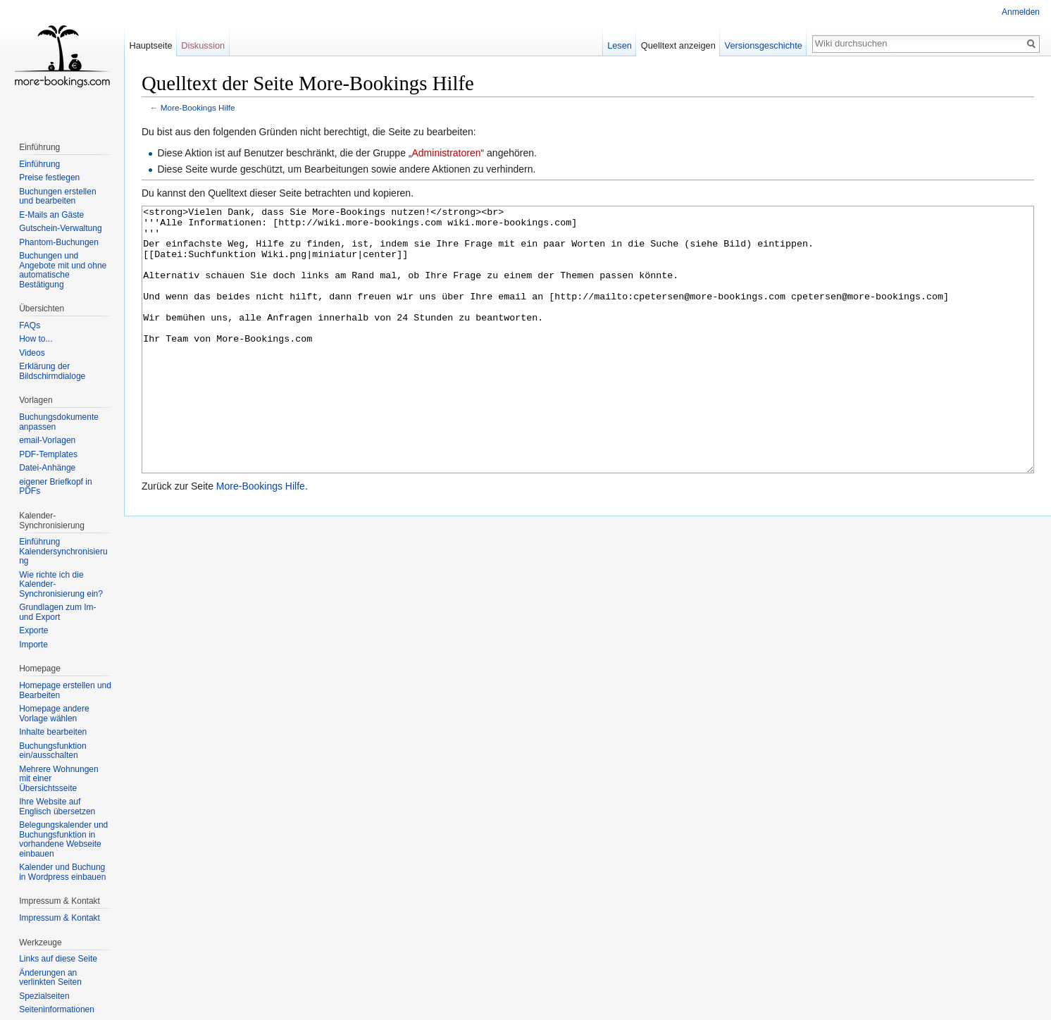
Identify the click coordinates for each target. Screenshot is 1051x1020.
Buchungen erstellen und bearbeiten (57, 196)
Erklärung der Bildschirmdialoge (52, 371)
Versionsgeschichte (763, 45)
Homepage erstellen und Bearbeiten (65, 690)
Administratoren (445, 152)
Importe (33, 644)
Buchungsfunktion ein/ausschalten (52, 751)
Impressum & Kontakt (59, 918)
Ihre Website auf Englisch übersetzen (57, 806)
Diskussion (203, 45)
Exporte (33, 630)
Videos (31, 353)
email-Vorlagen (47, 440)
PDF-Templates (48, 454)
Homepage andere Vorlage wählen (54, 713)
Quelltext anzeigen (678, 45)
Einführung (39, 164)
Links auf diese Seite (58, 959)
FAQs (29, 325)
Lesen (619, 45)
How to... (35, 339)
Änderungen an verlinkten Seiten (50, 978)
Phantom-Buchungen (59, 242)
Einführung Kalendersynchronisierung (63, 551)
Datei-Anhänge (47, 468)
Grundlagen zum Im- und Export (57, 612)
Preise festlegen (49, 177)
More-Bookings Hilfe (198, 107)
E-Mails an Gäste (51, 215)
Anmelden (1021, 12)
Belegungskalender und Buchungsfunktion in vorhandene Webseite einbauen (63, 839)
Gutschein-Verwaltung (60, 228)
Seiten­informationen (56, 1009)
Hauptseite (150, 45)
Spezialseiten (44, 996)
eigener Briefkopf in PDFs (55, 487)
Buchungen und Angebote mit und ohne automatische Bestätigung (62, 270)
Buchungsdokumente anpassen (59, 422)
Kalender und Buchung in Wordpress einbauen (62, 872)
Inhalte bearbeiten (53, 732)
